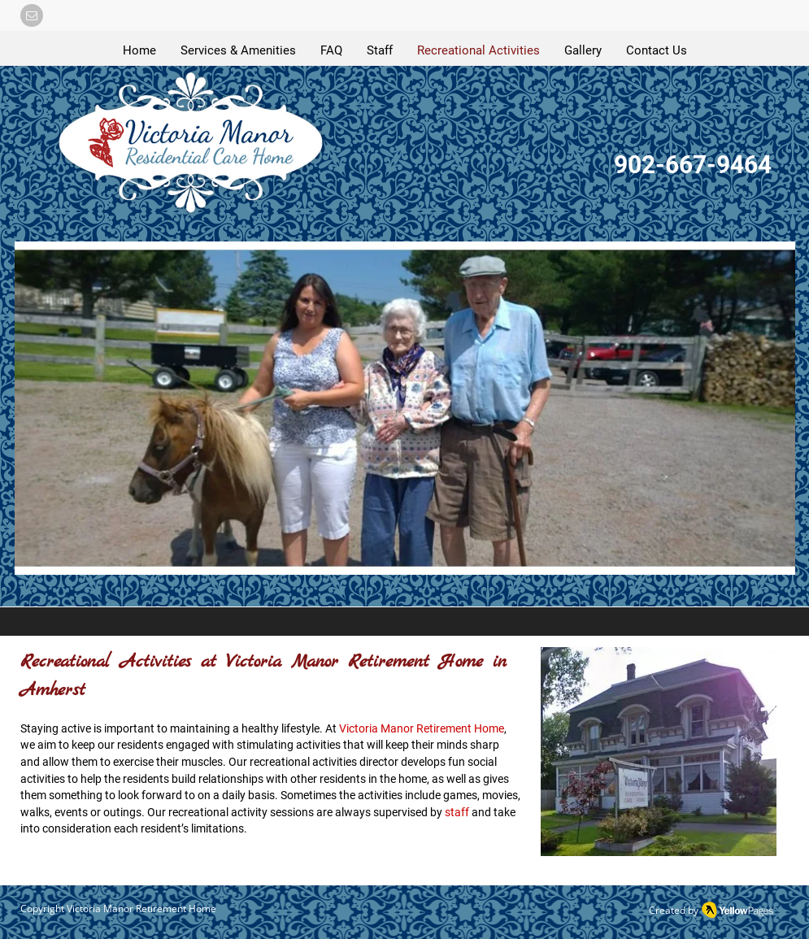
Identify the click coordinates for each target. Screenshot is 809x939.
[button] (31, 15)
